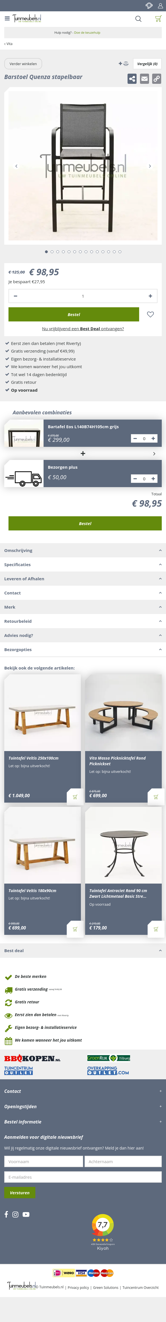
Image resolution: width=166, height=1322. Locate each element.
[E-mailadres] (83, 1177)
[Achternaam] (123, 1161)
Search (138, 18)
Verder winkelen (23, 63)
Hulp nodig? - (77, 32)
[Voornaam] (43, 1161)
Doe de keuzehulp (87, 32)
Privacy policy (78, 1287)
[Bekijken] (158, 18)
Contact (149, 6)
